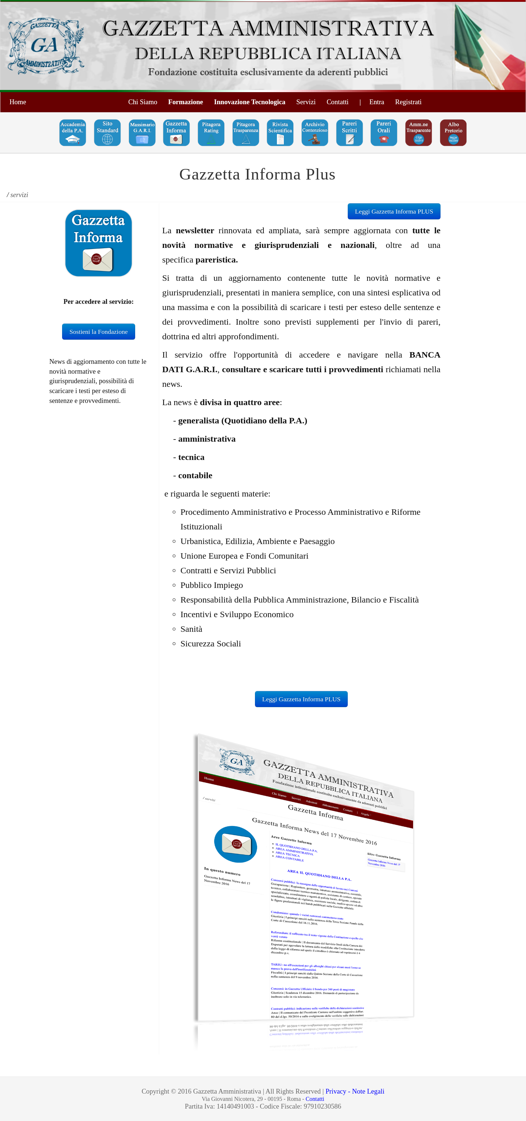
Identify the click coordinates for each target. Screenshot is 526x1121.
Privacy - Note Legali (354, 1091)
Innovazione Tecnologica (249, 102)
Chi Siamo (142, 102)
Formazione (185, 102)
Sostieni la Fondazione (98, 331)
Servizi (306, 102)
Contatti (337, 102)
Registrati (408, 102)
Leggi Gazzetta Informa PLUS (394, 211)
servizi (19, 195)
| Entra (371, 102)
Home (17, 102)
